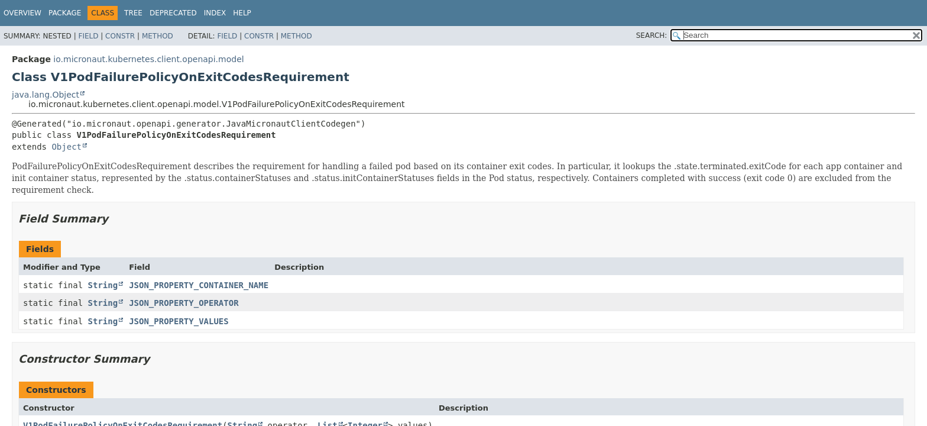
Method (157, 36)
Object (66, 146)
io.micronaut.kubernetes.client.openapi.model (148, 59)
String (103, 285)
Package (64, 13)
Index (215, 13)
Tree (133, 13)
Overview (22, 13)
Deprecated (173, 13)
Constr (120, 36)
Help (242, 13)
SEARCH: (651, 35)
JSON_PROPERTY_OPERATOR (183, 303)
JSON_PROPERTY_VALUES (179, 321)
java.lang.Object (45, 94)
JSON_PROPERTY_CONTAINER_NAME (198, 285)
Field (88, 36)
